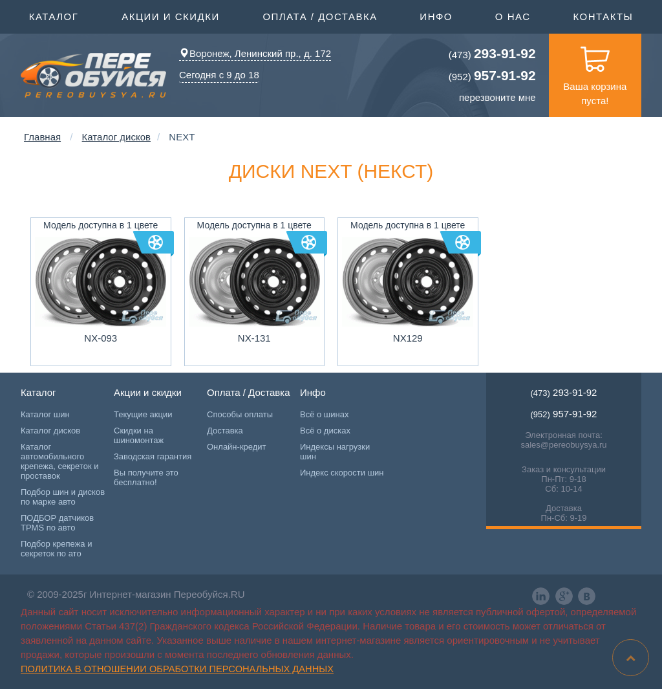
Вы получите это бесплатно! (146, 477)
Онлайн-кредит (236, 447)
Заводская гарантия (152, 456)
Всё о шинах (324, 414)
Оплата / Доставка (319, 15)
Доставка (225, 430)
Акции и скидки (171, 15)
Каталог (54, 15)
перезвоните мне (497, 97)
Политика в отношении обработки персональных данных (177, 669)
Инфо (436, 15)
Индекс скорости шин (342, 472)
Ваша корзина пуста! (594, 70)
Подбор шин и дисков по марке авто (63, 497)
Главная (42, 136)
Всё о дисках (325, 430)
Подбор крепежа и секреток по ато (56, 548)
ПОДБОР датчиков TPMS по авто (57, 522)
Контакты (603, 16)
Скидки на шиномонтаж (139, 435)
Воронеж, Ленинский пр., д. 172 (255, 53)
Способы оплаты (240, 414)
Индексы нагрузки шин (335, 451)
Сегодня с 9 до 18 (219, 74)
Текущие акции (143, 414)
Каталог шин (45, 414)
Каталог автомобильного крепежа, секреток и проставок (59, 461)
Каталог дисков (116, 136)
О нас (513, 16)
